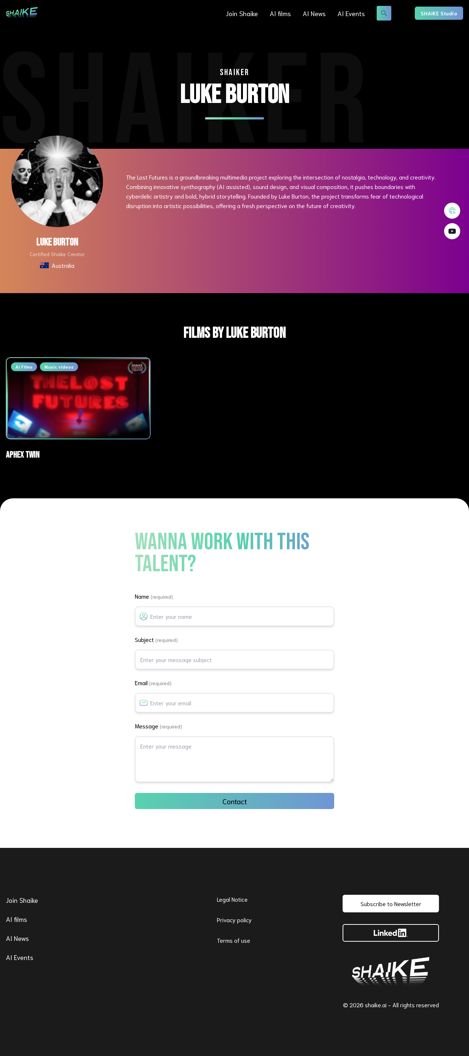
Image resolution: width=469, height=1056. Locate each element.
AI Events (351, 13)
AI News (314, 13)
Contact (234, 801)
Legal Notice (232, 899)
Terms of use (233, 940)
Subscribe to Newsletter (391, 903)
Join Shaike (242, 13)
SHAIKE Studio (439, 13)
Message (158, 726)
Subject (156, 639)
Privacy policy (234, 919)
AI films (280, 13)
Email (153, 682)
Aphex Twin (23, 455)
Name (154, 596)
